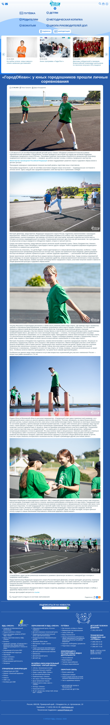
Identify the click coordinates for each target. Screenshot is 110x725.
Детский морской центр (40, 656)
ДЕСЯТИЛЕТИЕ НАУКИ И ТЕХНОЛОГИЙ (70, 686)
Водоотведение (67, 660)
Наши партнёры (8, 659)
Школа (35, 645)
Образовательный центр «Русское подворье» (44, 629)
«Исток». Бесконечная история (42, 668)
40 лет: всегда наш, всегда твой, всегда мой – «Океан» (45, 691)
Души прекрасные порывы (41, 681)
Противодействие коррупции (12, 652)
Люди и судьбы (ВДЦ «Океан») (42, 672)
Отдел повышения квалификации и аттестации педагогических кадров (44, 648)
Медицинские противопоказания (72, 630)
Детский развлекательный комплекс (44, 651)
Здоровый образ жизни (40, 641)
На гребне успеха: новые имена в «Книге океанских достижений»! (19, 62)
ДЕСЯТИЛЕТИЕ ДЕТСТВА (70, 689)
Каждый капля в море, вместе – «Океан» (43, 683)
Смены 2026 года (67, 632)
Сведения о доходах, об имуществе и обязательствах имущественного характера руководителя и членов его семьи (15, 646)
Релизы (5, 675)
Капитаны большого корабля (42, 670)
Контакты (6, 641)
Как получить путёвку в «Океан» (72, 628)
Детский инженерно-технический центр (45, 632)
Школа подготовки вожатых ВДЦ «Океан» (13, 638)
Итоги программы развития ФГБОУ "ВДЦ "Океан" (14, 634)
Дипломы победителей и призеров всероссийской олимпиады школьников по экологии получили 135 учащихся (88, 63)
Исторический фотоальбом (41, 674)
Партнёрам (6, 654)
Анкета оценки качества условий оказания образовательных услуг (72, 677)
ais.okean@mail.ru (96, 658)
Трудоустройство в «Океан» (12, 632)
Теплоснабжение (67, 657)
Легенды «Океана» (39, 686)
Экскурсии (6, 663)
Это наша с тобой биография (42, 678)
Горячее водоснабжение (70, 662)
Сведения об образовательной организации (13, 629)
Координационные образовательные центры (44, 638)
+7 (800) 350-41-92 (96, 642)
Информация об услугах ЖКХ (12, 650)
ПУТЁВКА (29, 13)
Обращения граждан (68, 674)
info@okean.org (6, 4)
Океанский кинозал (39, 689)
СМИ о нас (6, 680)
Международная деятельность (13, 661)
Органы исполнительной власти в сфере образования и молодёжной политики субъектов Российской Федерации (73, 639)
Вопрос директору (68, 672)
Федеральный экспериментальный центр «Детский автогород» (44, 634)
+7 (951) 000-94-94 (96, 630)
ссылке (36, 592)
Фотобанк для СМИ (9, 682)
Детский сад (36, 658)
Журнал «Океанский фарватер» (13, 673)
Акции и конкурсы (9, 657)
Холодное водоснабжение (70, 664)
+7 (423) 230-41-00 (3, 4)
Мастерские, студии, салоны (42, 643)
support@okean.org (65, 710)
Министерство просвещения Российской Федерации (28, 161)
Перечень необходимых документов (73, 643)
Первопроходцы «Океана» (41, 676)
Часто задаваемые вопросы (71, 680)
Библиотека (36, 653)
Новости (6, 677)
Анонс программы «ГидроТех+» (52, 61)
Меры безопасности (68, 634)
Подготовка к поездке (69, 645)
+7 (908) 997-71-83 (96, 646)
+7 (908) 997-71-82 (96, 644)
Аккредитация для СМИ (10, 671)
